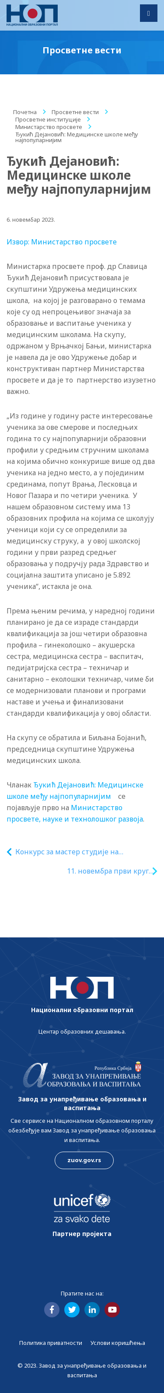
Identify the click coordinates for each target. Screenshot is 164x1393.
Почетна (25, 112)
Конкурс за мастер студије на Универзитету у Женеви (67, 852)
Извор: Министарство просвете (62, 242)
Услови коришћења (118, 1343)
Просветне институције (48, 119)
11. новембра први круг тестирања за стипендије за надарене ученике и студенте (96, 871)
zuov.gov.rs (84, 1160)
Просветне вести (75, 112)
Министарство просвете (48, 127)
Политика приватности (50, 1343)
